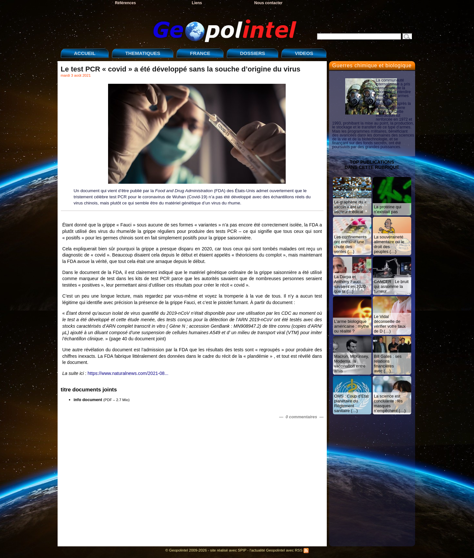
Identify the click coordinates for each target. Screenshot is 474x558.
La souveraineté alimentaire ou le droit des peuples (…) (389, 244)
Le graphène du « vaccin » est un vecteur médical (350, 207)
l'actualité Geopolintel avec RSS (279, 550)
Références (125, 3)
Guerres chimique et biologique (372, 65)
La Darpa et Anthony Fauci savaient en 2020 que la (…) (350, 284)
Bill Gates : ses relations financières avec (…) (388, 363)
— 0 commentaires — (301, 416)
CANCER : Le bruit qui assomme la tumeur (391, 286)
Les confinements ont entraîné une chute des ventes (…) (350, 244)
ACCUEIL (85, 53)
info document (88, 399)
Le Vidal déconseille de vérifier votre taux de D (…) (390, 324)
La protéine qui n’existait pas (388, 209)
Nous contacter (268, 3)
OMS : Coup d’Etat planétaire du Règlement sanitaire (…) (351, 403)
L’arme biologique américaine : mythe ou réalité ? (351, 326)
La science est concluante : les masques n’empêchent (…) (390, 403)
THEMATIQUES (142, 53)
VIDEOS (304, 53)
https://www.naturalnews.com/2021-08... (128, 373)
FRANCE (200, 53)
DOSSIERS (252, 53)
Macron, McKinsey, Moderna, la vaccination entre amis (351, 363)
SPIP (242, 550)
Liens (197, 3)
